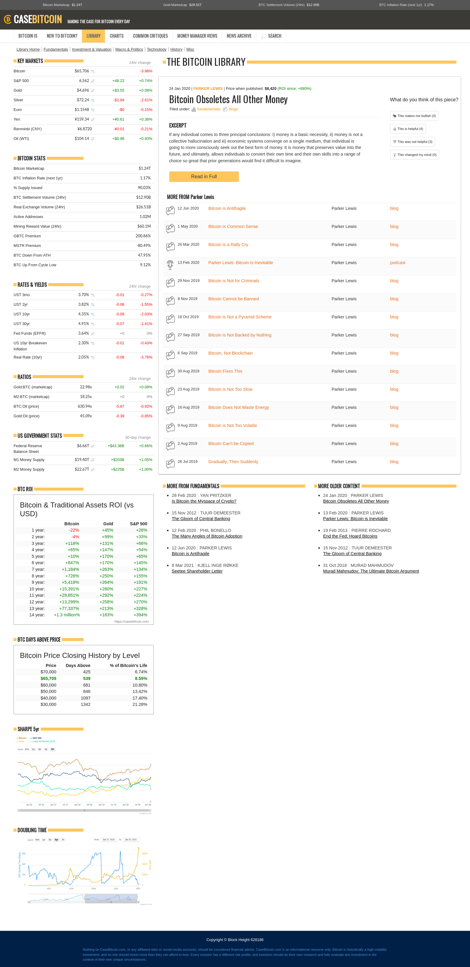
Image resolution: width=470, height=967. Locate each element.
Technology (156, 49)
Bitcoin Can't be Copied (231, 443)
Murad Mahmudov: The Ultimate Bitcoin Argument (371, 571)
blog (394, 208)
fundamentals (208, 109)
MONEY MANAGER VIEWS (197, 36)
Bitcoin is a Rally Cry (228, 244)
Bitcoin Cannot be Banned (233, 298)
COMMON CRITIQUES (150, 36)
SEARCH (271, 36)
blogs (233, 109)
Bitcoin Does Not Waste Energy (238, 407)
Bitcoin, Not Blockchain (230, 353)
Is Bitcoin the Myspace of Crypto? (204, 501)
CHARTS (117, 36)
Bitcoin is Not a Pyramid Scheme (240, 316)
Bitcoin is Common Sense (233, 226)
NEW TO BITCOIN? (62, 36)
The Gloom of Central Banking (201, 518)
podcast (397, 262)
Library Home (28, 49)
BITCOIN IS (27, 36)
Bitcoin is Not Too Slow (230, 389)
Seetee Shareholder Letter (197, 571)
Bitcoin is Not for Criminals (233, 280)
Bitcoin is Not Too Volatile (232, 425)
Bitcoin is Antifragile (227, 208)
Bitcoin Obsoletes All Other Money (356, 501)
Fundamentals (56, 49)
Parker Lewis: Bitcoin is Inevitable (240, 262)
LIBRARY (93, 36)
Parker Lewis (208, 88)
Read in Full (204, 176)
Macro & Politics (129, 49)
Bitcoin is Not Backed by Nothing (239, 335)
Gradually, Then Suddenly (233, 461)
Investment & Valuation (92, 49)
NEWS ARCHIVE (239, 36)
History (176, 49)
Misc (190, 49)
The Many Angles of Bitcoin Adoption (207, 536)
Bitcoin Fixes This (225, 371)
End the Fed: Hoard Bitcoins (350, 536)
